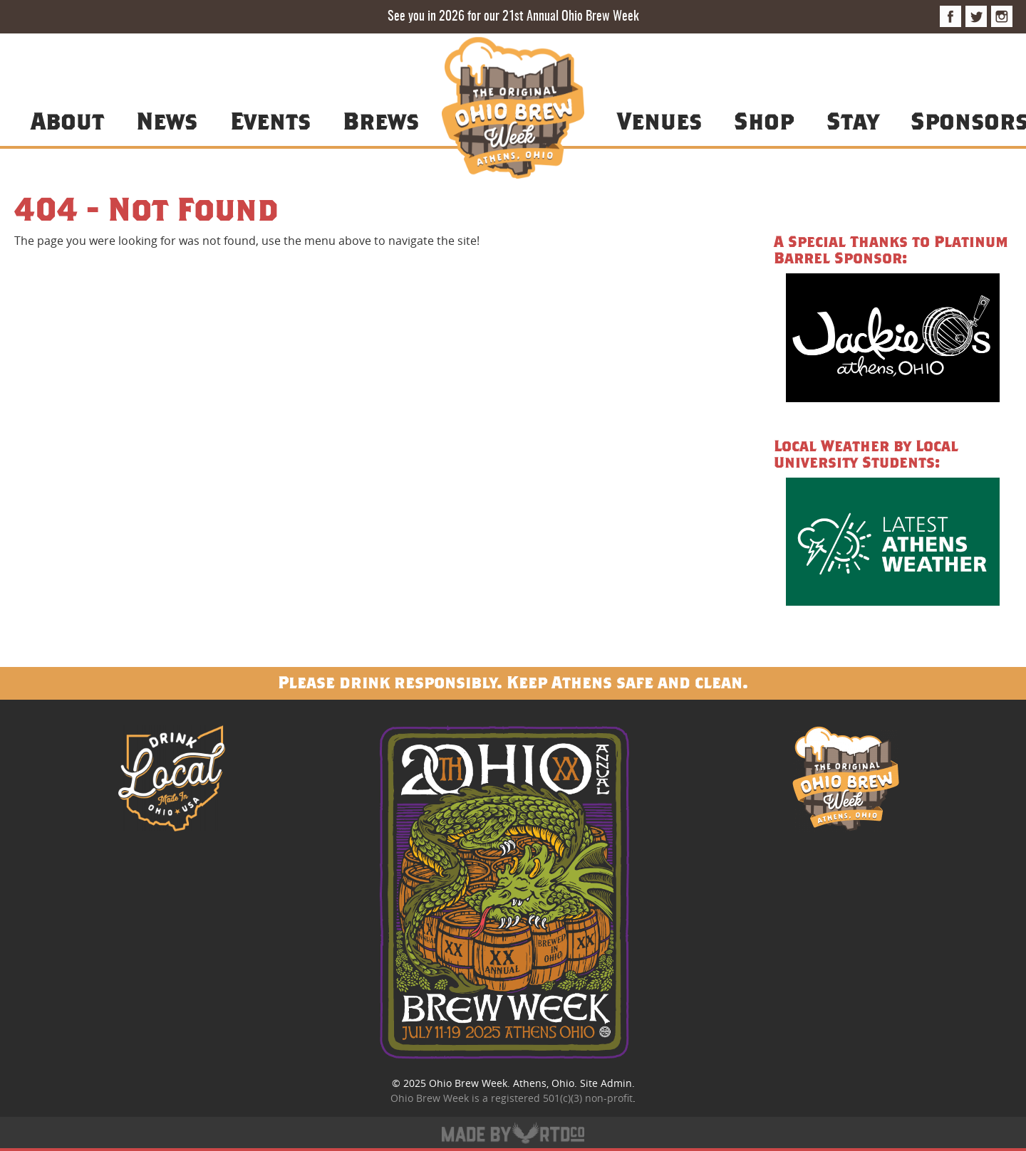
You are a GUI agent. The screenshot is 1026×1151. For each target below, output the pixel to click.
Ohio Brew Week (468, 1083)
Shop (764, 120)
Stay (852, 120)
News (166, 120)
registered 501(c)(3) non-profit (562, 1098)
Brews (381, 120)
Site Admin (606, 1083)
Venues (659, 120)
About (67, 120)
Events (270, 120)
